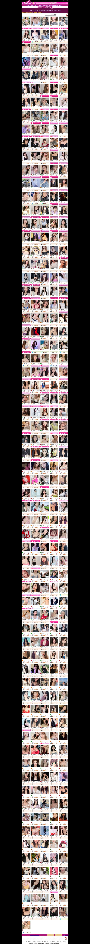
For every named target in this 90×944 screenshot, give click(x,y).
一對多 (29, 79)
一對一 (39, 39)
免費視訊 (29, 25)
